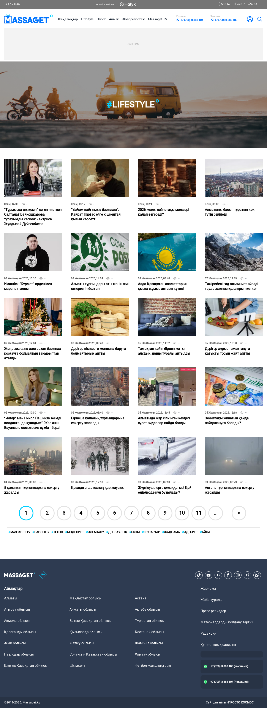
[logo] (28, 19)
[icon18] (43, 575)
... (216, 513)
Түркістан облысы (149, 621)
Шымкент (77, 666)
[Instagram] (237, 575)
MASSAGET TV (19, 532)
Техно (57, 532)
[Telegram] (247, 575)
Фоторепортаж (133, 19)
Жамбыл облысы (149, 643)
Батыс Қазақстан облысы (90, 621)
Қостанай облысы (149, 632)
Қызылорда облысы (86, 632)
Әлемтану (95, 532)
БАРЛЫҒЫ (40, 532)
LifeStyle (87, 19)
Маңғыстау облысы (85, 598)
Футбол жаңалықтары (153, 666)
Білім (134, 532)
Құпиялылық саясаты (218, 645)
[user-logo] (249, 19)
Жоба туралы (211, 600)
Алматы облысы (83, 609)
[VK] (218, 575)
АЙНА (205, 532)
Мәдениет (74, 532)
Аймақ (114, 19)
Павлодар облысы (19, 654)
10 (182, 513)
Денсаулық (116, 532)
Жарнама (12, 4)
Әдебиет (190, 532)
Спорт (101, 19)
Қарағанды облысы (20, 632)
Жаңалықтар (68, 19)
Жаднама (171, 532)
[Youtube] (208, 575)
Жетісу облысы (82, 643)
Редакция (208, 633)
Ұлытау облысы (148, 654)
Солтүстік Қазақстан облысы (93, 654)
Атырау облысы (17, 609)
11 (199, 513)
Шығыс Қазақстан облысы (25, 666)
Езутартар (151, 532)
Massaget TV (157, 19)
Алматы (10, 598)
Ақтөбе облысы (147, 609)
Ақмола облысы (17, 621)
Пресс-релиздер (213, 611)
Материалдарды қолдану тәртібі (227, 622)
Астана (140, 598)
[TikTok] (199, 575)
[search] (259, 19)
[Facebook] (228, 575)
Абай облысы (15, 643)
